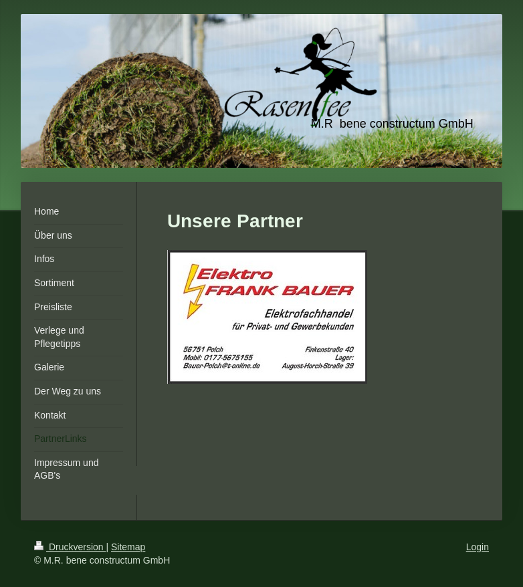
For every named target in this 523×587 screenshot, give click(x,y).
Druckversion (70, 547)
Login (477, 547)
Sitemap (128, 547)
